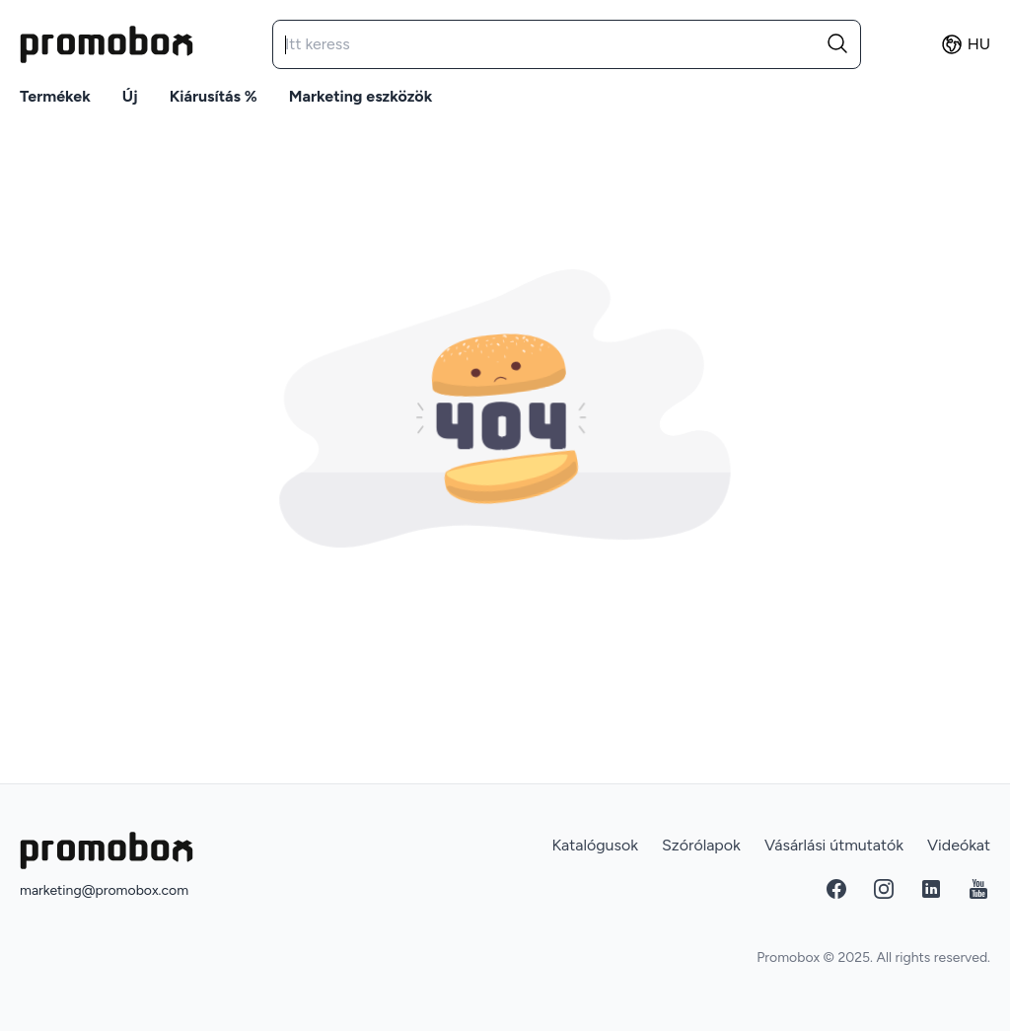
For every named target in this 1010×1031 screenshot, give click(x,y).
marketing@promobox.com (104, 890)
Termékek (55, 96)
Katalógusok (594, 845)
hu (965, 44)
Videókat (958, 845)
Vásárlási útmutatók (833, 845)
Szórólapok (701, 845)
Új (130, 96)
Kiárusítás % (213, 96)
